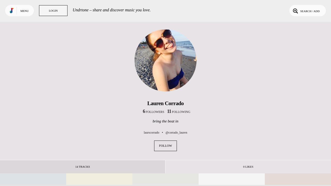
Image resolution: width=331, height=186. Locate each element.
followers (153, 112)
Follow (165, 146)
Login (53, 10)
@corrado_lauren (176, 132)
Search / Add (306, 10)
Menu (24, 10)
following (178, 112)
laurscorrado (151, 132)
